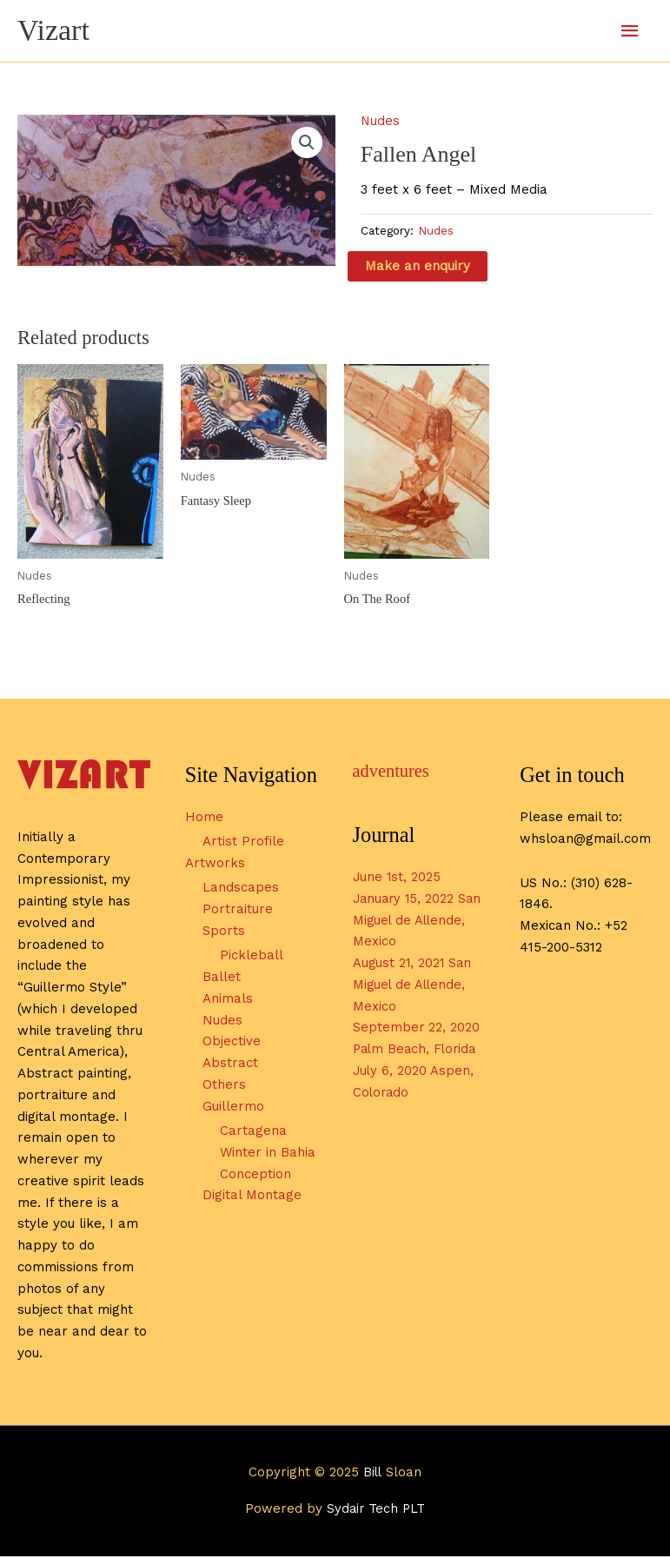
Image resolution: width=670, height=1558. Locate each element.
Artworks (215, 864)
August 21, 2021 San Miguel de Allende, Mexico (413, 986)
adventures (392, 772)
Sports (223, 932)
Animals (227, 1000)
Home (204, 818)
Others (224, 1086)
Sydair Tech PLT (376, 1511)
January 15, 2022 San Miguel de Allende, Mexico (405, 921)
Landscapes (240, 890)
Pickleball (251, 957)
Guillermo (233, 1108)
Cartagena (253, 1132)
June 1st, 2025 (397, 878)
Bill (372, 1474)
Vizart (54, 31)
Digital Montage (252, 1197)
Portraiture (237, 910)
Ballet (221, 978)
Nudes (381, 121)
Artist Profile (243, 843)
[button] (306, 144)
